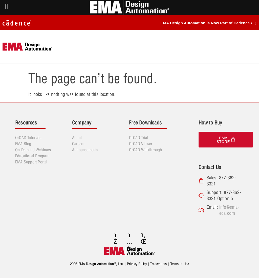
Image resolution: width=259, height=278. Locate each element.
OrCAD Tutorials (28, 137)
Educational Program (32, 155)
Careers (78, 143)
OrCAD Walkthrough (145, 149)
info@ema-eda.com (229, 210)
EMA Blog (23, 143)
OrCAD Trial (138, 137)
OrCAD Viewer (140, 143)
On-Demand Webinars (33, 149)
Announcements (85, 149)
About (77, 137)
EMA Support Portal (31, 161)
